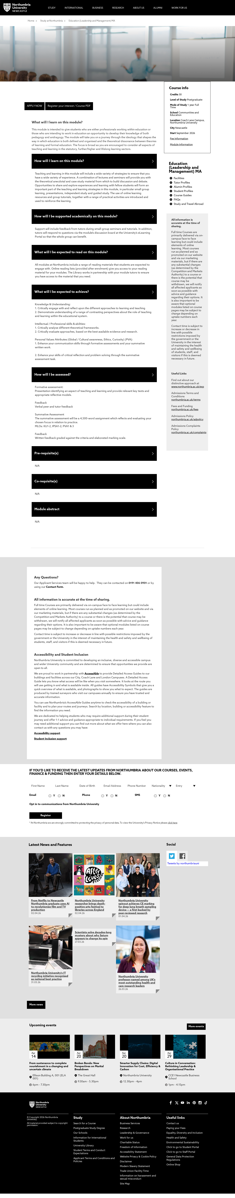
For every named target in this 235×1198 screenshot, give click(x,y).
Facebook (182, 860)
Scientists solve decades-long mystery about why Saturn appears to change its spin (93, 940)
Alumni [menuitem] (157, 8)
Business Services (130, 1128)
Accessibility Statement (133, 1156)
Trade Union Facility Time (134, 1176)
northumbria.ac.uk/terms (185, 400)
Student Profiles (183, 191)
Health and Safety (176, 1142)
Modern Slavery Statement (135, 1171)
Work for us (126, 1142)
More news (36, 1009)
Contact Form (54, 591)
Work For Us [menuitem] (179, 8)
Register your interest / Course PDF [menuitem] (69, 106)
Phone (86, 799)
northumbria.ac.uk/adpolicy (187, 419)
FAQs (177, 199)
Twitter (172, 860)
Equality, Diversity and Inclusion (184, 1137)
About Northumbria (135, 1122)
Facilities (179, 178)
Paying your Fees (175, 1133)
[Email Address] (113, 790)
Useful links (175, 1122)
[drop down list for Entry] (186, 790)
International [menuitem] (74, 8)
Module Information (181, 145)
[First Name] (41, 790)
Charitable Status (130, 1147)
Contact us (172, 1128)
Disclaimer (126, 1166)
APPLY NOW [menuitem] (34, 106)
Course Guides (183, 195)
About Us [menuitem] (138, 8)
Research (125, 1133)
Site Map (125, 1188)
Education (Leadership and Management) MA (92, 21)
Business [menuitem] (97, 8)
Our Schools (80, 1137)
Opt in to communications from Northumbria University (64, 808)
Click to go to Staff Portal (180, 1156)
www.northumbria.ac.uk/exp (187, 387)
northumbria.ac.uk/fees (184, 410)
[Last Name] (65, 790)
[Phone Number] (137, 790)
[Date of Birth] (89, 790)
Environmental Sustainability (182, 1147)
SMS (137, 799)
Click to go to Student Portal (182, 1152)
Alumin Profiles (183, 187)
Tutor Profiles (182, 183)
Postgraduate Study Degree (89, 1133)
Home (31, 21)
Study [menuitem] (51, 8)
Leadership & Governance (134, 1137)
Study (77, 1122)
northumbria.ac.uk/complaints (188, 432)
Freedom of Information (133, 1152)
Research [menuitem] (118, 8)
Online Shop (173, 1169)
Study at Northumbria (51, 21)
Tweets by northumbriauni (183, 868)
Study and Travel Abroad (189, 204)
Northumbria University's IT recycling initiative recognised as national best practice (49, 980)
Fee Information (179, 139)
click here (172, 827)
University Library (83, 1150)
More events (196, 1031)
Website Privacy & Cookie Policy (138, 1161)
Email (32, 799)
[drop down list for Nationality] (162, 790)
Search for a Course (84, 1128)
